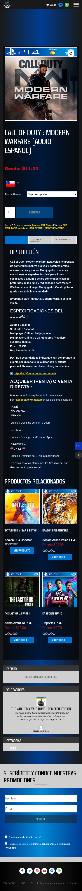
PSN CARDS (9, 883)
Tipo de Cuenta (13, 194)
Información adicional (36, 240)
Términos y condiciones (42, 844)
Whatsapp (35, 399)
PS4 (43, 225)
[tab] (17, 240)
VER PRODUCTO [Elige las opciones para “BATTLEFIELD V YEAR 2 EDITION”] (22, 550)
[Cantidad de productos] (10, 212)
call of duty (23, 228)
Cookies (74, 883)
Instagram (37, 871)
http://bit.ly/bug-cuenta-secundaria (35, 373)
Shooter (49, 225)
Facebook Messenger (52, 871)
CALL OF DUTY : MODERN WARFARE (46, 228)
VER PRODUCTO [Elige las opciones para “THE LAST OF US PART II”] (22, 640)
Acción (27, 225)
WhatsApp (59, 871)
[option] (41, 715)
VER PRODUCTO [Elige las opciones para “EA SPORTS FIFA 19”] (60, 640)
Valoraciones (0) (63, 240)
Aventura (36, 225)
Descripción (12, 240)
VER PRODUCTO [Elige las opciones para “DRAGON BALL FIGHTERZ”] (60, 557)
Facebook (21, 399)
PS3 (13, 749)
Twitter (30, 871)
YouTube (44, 871)
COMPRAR (34, 212)
